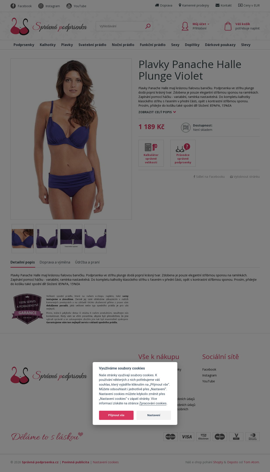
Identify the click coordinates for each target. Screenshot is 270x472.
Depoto (232, 462)
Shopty (218, 462)
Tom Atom (251, 462)
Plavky (67, 44)
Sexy (175, 44)
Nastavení (153, 415)
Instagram (49, 6)
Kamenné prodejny (194, 5)
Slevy (245, 44)
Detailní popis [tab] (22, 262)
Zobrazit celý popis (155, 112)
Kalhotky (48, 44)
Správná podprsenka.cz (40, 462)
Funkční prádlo (152, 44)
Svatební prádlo (92, 44)
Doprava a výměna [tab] (55, 262)
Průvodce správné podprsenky (183, 158)
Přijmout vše (116, 415)
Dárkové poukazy (220, 44)
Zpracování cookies (152, 403)
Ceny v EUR (249, 5)
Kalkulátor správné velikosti (151, 158)
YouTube (76, 6)
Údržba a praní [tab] (87, 262)
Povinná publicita (75, 462)
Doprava (163, 5)
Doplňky (192, 44)
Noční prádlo (123, 44)
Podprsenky (24, 44)
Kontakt (224, 5)
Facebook (21, 6)
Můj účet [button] (201, 26)
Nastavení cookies (106, 462)
